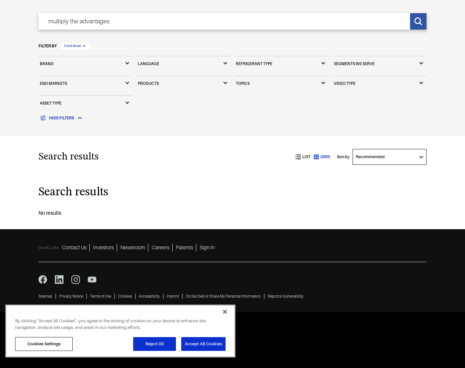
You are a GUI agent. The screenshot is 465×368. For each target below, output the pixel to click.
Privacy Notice (71, 296)
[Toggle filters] (61, 118)
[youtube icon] (92, 279)
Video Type (344, 83)
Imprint (173, 296)
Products (148, 83)
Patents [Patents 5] (184, 248)
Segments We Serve (354, 63)
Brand (47, 63)
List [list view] (303, 156)
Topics (243, 83)
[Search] (418, 21)
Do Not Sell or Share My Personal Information (223, 296)
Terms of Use (100, 296)
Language (148, 63)
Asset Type (50, 103)
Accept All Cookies (203, 343)
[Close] (225, 312)
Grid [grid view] (322, 156)
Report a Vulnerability (286, 296)
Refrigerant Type (254, 63)
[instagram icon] (75, 279)
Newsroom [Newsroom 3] (132, 248)
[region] (120, 331)
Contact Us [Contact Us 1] (74, 248)
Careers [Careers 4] (160, 248)
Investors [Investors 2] (103, 248)
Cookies (125, 296)
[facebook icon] (42, 279)
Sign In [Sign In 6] (207, 248)
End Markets (53, 83)
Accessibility (149, 296)
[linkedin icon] (59, 279)
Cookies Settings (44, 343)
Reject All (154, 343)
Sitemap (45, 296)
